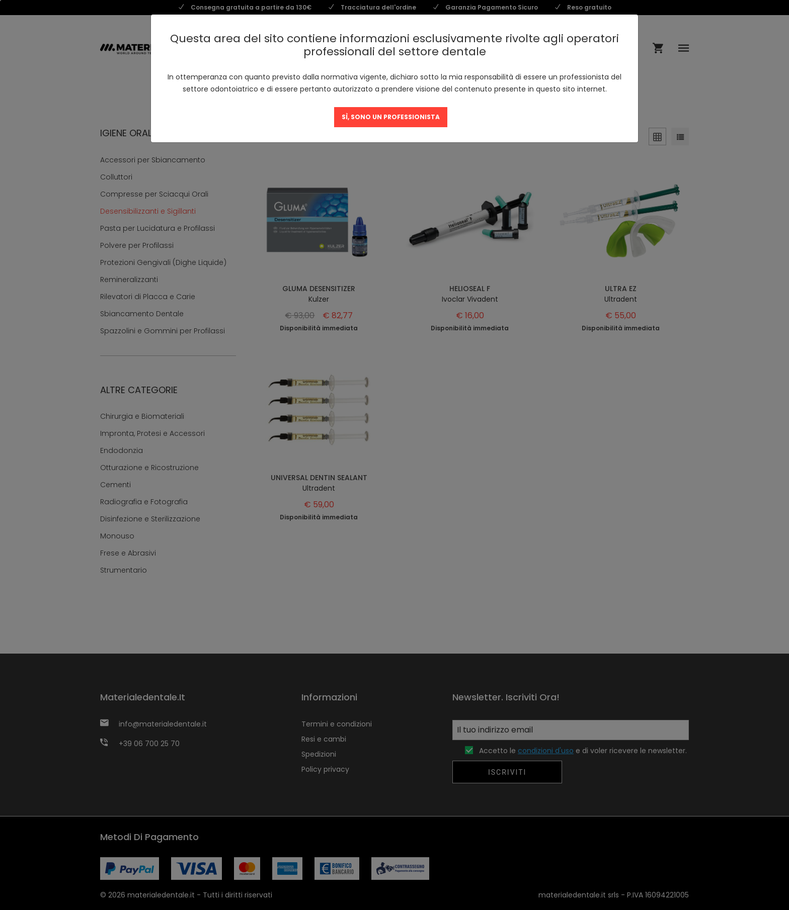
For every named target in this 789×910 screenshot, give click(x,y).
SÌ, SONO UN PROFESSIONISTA (391, 117)
